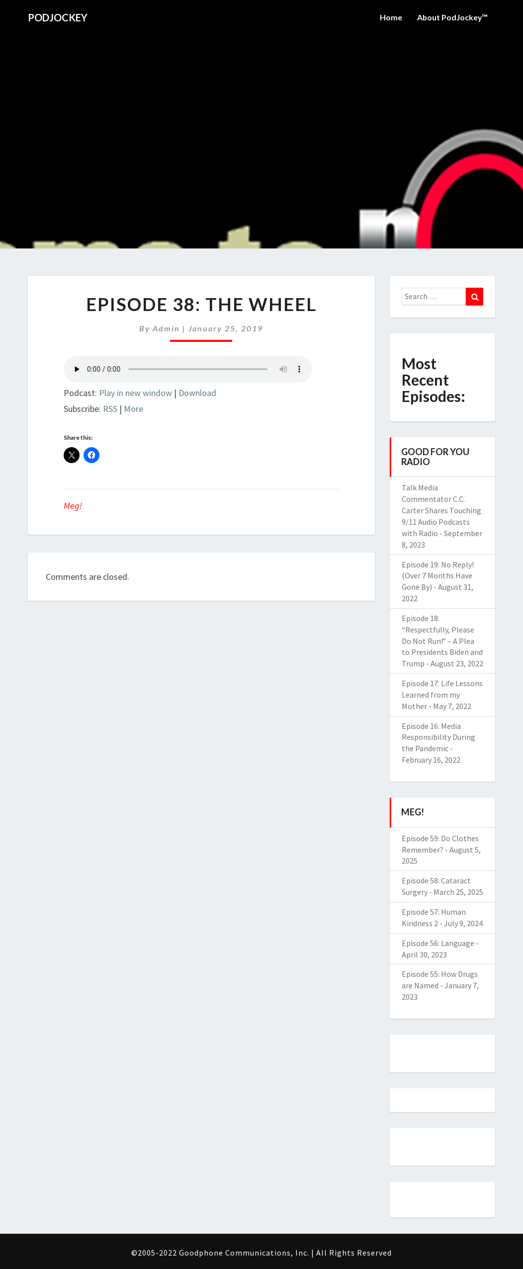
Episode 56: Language (438, 943)
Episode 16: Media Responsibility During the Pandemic (438, 737)
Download (197, 392)
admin (166, 328)
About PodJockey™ (452, 17)
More (133, 408)
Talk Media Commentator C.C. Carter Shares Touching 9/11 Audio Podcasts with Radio (441, 510)
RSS (110, 408)
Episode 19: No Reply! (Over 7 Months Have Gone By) (438, 575)
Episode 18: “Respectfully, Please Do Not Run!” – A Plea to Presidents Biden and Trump (442, 640)
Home (390, 17)
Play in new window (135, 392)
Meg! (73, 505)
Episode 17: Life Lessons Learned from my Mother (442, 694)
